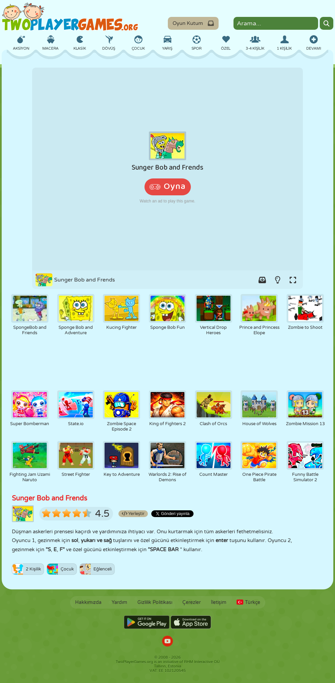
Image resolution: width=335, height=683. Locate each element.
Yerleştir (133, 513)
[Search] (326, 23)
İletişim (218, 602)
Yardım (119, 602)
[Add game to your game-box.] (262, 280)
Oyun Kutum (193, 23)
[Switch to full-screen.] (292, 280)
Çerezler (191, 602)
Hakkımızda (88, 602)
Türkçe (248, 602)
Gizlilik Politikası (154, 602)
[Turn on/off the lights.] (277, 280)
